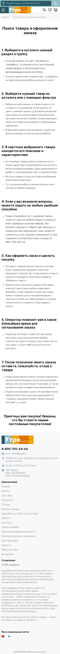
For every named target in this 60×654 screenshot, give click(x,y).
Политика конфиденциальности (19, 531)
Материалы (8, 554)
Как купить (7, 500)
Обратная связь (10, 549)
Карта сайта (40, 652)
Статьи (6, 504)
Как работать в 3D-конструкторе (20, 513)
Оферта (6, 518)
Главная (6, 486)
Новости (6, 545)
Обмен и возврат (11, 527)
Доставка (7, 495)
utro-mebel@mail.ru (16, 453)
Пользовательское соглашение (18, 536)
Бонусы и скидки (11, 509)
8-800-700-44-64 (15, 449)
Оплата (6, 491)
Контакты (7, 522)
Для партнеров (10, 540)
